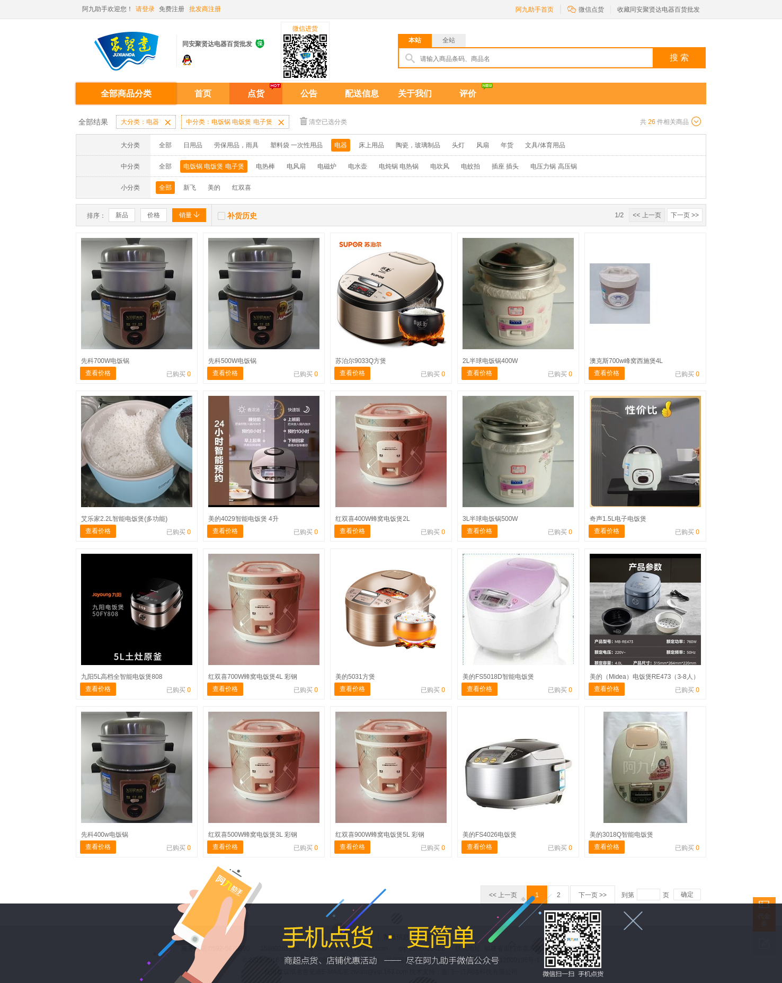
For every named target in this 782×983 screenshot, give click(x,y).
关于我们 (415, 93)
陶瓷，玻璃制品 (418, 145)
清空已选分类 (323, 121)
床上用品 (371, 145)
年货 (507, 145)
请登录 (145, 9)
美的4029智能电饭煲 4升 (243, 519)
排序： (96, 215)
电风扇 (296, 166)
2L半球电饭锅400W (490, 361)
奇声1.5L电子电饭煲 (618, 519)
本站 (414, 40)
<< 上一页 (647, 215)
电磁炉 (326, 166)
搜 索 (679, 57)
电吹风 (439, 166)
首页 (202, 93)
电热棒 (265, 166)
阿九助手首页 (535, 9)
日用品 (192, 145)
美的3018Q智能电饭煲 (621, 834)
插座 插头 (505, 166)
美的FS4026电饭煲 (490, 834)
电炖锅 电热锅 (399, 166)
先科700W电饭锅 (105, 361)
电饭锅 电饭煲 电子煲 (213, 166)
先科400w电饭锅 (104, 834)
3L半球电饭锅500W (490, 519)
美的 (214, 187)
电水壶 (357, 166)
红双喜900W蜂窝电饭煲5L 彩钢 (379, 834)
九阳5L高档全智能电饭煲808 (121, 676)
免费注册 (171, 9)
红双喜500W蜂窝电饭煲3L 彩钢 (252, 834)
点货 (255, 93)
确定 (687, 894)
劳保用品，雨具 (236, 145)
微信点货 (585, 8)
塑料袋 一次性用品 (296, 145)
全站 (448, 40)
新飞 (189, 187)
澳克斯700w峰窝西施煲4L (626, 361)
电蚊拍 (470, 166)
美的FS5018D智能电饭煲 (498, 676)
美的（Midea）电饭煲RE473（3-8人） (644, 676)
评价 (467, 93)
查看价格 (98, 373)
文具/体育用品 (545, 145)
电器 (340, 145)
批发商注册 (205, 9)
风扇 (482, 145)
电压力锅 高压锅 (553, 166)
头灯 (458, 145)
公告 (308, 93)
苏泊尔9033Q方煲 (360, 361)
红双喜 (241, 187)
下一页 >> (685, 215)
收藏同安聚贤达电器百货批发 (658, 9)
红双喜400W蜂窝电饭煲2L (372, 519)
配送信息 (362, 93)
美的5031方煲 (355, 676)
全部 (165, 145)
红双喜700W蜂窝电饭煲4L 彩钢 (252, 676)
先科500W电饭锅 (232, 361)
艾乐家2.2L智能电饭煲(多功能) (124, 519)
